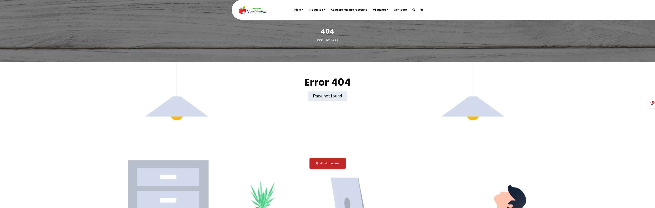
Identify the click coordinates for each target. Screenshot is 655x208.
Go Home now (327, 163)
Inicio (320, 40)
